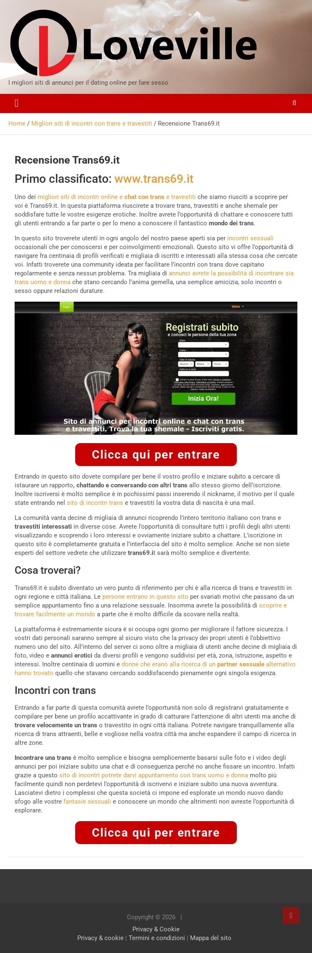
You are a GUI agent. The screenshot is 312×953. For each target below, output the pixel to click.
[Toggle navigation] (16, 103)
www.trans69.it (153, 179)
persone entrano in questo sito (145, 596)
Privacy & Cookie (156, 929)
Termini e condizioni (157, 938)
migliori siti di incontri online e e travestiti (117, 197)
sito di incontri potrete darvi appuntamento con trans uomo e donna (153, 775)
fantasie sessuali (87, 801)
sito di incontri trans (95, 503)
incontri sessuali (250, 238)
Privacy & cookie (100, 938)
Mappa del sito (210, 938)
